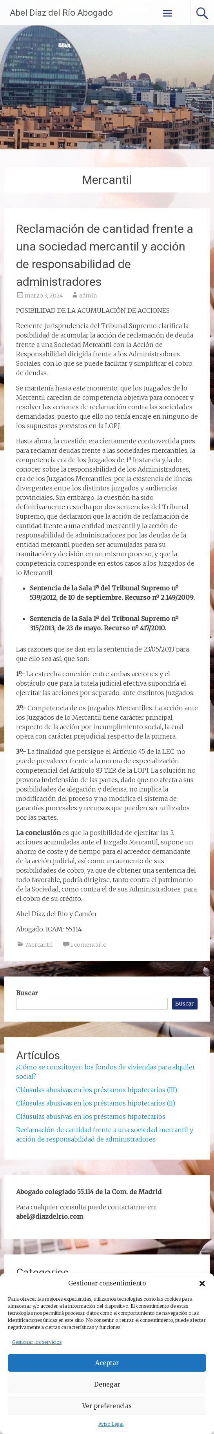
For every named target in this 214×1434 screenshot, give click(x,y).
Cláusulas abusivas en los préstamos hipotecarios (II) (95, 1103)
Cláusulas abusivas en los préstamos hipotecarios (90, 1116)
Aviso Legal (110, 1424)
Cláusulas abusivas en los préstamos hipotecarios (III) (96, 1090)
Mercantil (39, 944)
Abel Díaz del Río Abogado (61, 13)
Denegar (107, 1384)
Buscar (27, 993)
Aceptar (107, 1363)
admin (88, 295)
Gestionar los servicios (37, 1342)
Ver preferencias (107, 1406)
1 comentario (89, 944)
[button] (202, 1283)
